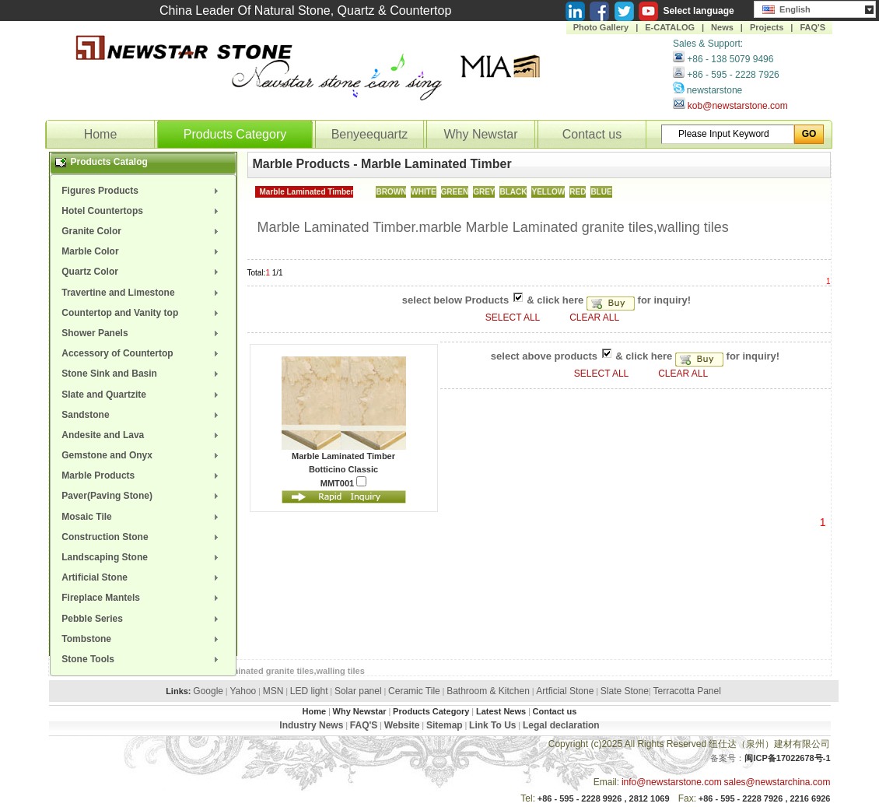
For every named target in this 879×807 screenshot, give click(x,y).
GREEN (455, 192)
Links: (178, 691)
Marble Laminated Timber (307, 192)
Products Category (235, 134)
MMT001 (343, 482)
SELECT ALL (513, 317)
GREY (484, 192)
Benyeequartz (369, 134)
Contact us (592, 134)
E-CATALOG (670, 27)
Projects (766, 27)
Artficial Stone (565, 691)
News (722, 27)
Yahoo (242, 691)
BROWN (391, 192)
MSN (273, 691)
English (786, 8)
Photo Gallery (601, 27)
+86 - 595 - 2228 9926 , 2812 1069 (604, 798)
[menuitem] (143, 191)
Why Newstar (480, 134)
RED (577, 192)
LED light (309, 691)
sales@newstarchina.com (777, 782)
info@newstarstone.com (672, 782)
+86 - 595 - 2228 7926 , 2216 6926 (765, 798)
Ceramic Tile (414, 691)
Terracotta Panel (686, 691)
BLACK (513, 192)
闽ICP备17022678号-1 (787, 758)
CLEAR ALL (594, 317)
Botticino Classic (343, 469)
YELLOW (548, 192)
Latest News (501, 711)
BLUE (600, 192)
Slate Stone (625, 691)
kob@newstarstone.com (738, 105)
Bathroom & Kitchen (488, 691)
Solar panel (358, 691)
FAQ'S (812, 27)
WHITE (423, 192)
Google (208, 691)
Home (100, 134)
